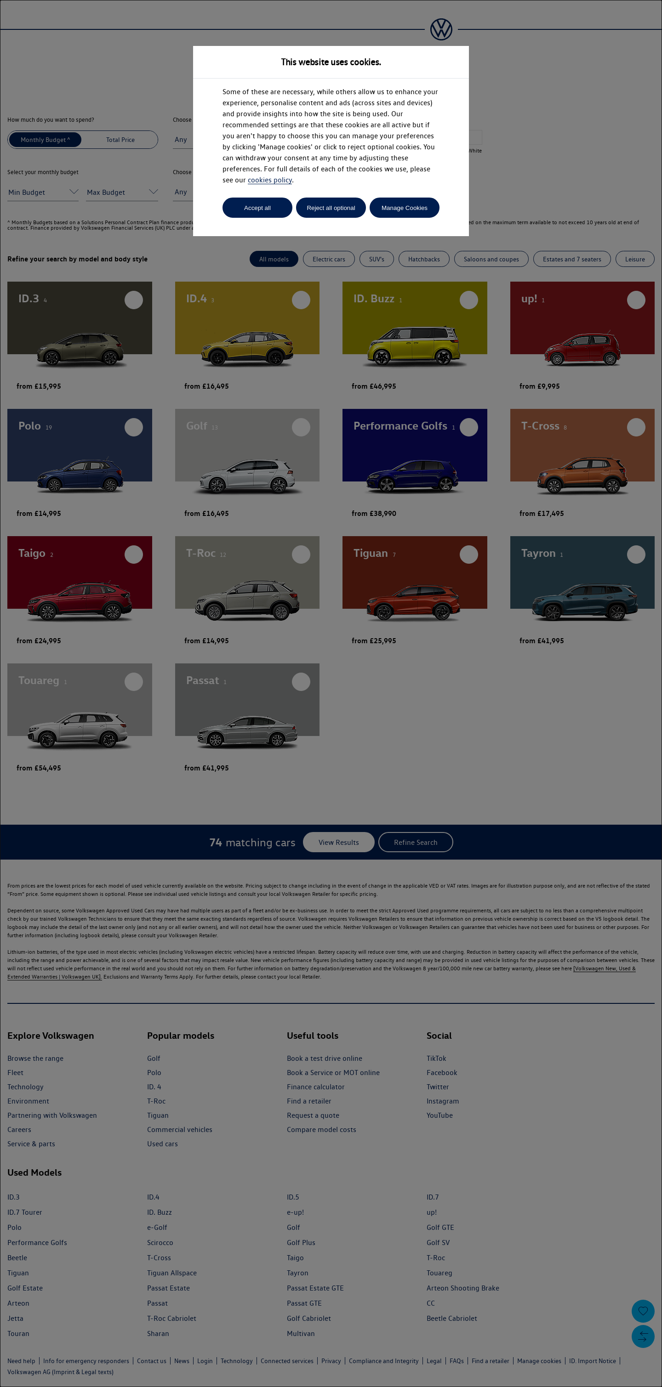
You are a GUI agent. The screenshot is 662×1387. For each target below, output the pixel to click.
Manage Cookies (405, 207)
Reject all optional (331, 207)
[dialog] (331, 693)
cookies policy (270, 179)
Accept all (257, 207)
